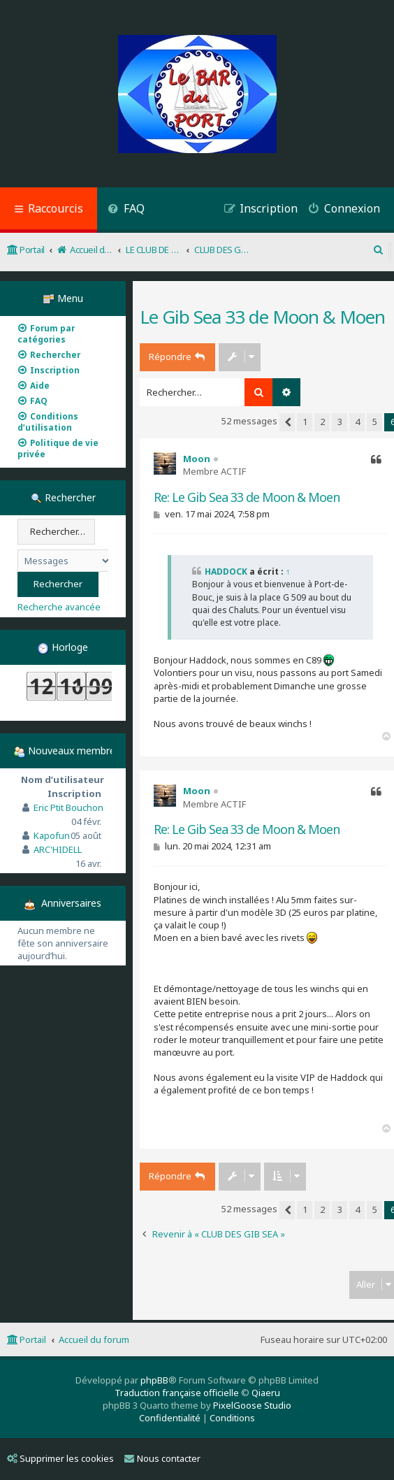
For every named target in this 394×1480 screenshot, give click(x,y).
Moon (196, 458)
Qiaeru (265, 1392)
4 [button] (357, 421)
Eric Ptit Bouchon (68, 807)
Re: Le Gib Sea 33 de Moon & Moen (247, 497)
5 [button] (374, 421)
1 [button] (304, 421)
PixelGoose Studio (252, 1405)
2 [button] (322, 421)
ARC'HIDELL (58, 849)
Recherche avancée (59, 607)
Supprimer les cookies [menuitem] (60, 1458)
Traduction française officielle (177, 1392)
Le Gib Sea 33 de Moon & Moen (262, 316)
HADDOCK (226, 571)
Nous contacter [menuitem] (162, 1458)
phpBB (154, 1380)
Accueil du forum (94, 1339)
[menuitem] (126, 210)
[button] (287, 422)
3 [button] (339, 421)
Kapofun (52, 835)
